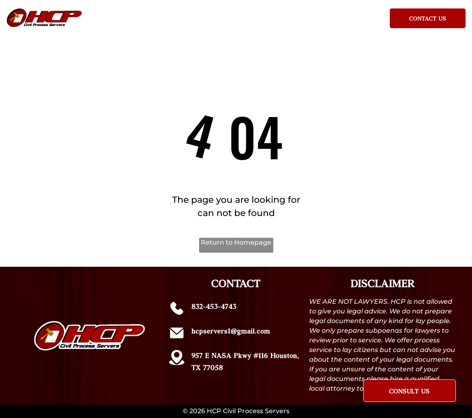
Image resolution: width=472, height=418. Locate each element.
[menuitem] (132, 16)
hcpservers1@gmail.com (230, 331)
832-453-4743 (213, 306)
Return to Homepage (236, 242)
